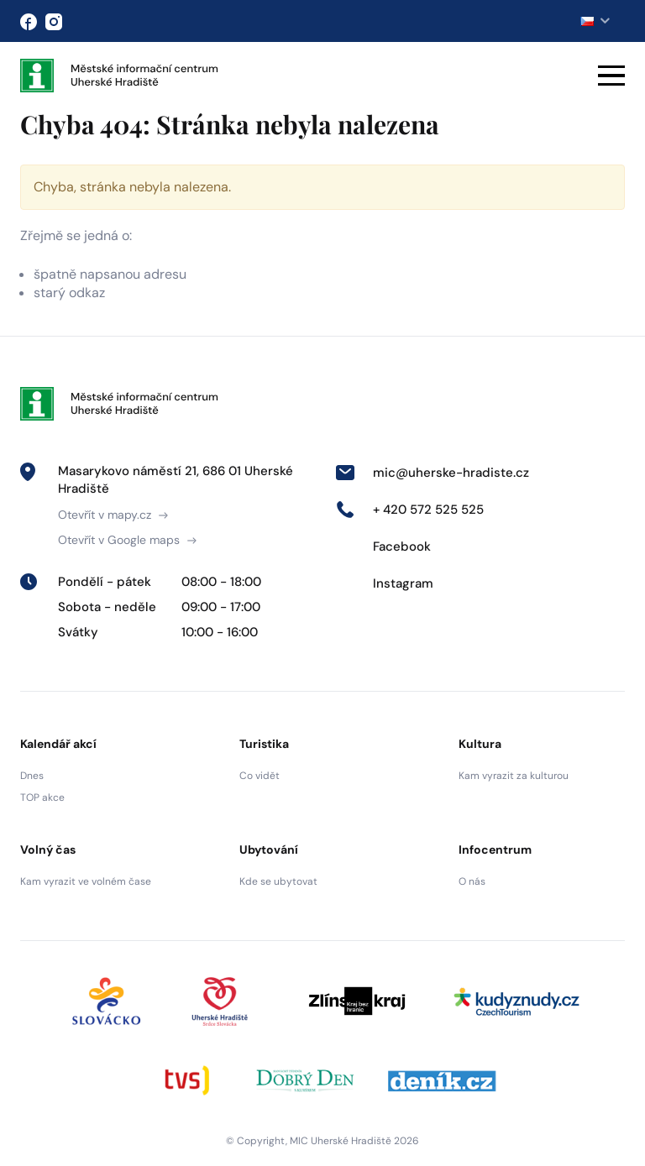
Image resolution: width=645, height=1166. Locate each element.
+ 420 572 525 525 (409, 509)
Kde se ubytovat (278, 881)
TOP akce (42, 797)
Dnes (32, 775)
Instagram (384, 583)
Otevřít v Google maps (127, 539)
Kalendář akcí (58, 743)
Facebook (383, 546)
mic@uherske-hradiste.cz (432, 473)
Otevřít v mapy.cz (113, 514)
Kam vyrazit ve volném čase (85, 881)
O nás (472, 881)
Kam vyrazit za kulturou (514, 775)
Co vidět (259, 775)
